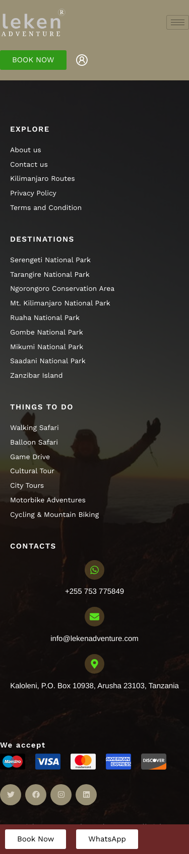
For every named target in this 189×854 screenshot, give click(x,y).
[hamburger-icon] (177, 22)
